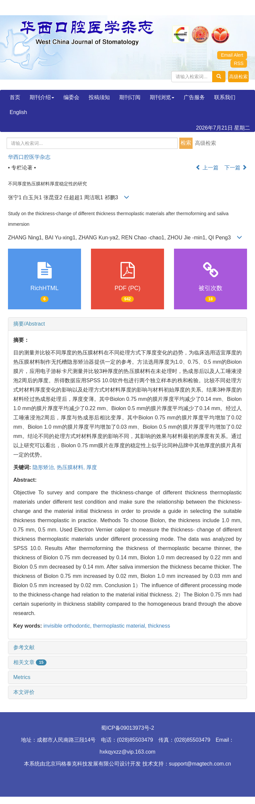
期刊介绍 (42, 97)
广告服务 (194, 97)
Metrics (22, 677)
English (18, 112)
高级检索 (205, 143)
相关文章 (29, 662)
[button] (238, 76)
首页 (15, 97)
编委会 (71, 97)
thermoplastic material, (120, 626)
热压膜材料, (71, 467)
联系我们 (224, 97)
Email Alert (232, 55)
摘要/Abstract (29, 324)
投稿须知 (99, 97)
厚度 (91, 467)
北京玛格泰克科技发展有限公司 (82, 764)
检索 (186, 143)
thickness (159, 626)
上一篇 (207, 167)
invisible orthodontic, (68, 626)
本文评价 (24, 692)
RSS (239, 63)
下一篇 (235, 167)
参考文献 (24, 647)
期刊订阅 (129, 97)
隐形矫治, (45, 467)
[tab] (127, 324)
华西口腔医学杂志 (29, 157)
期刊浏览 (162, 97)
